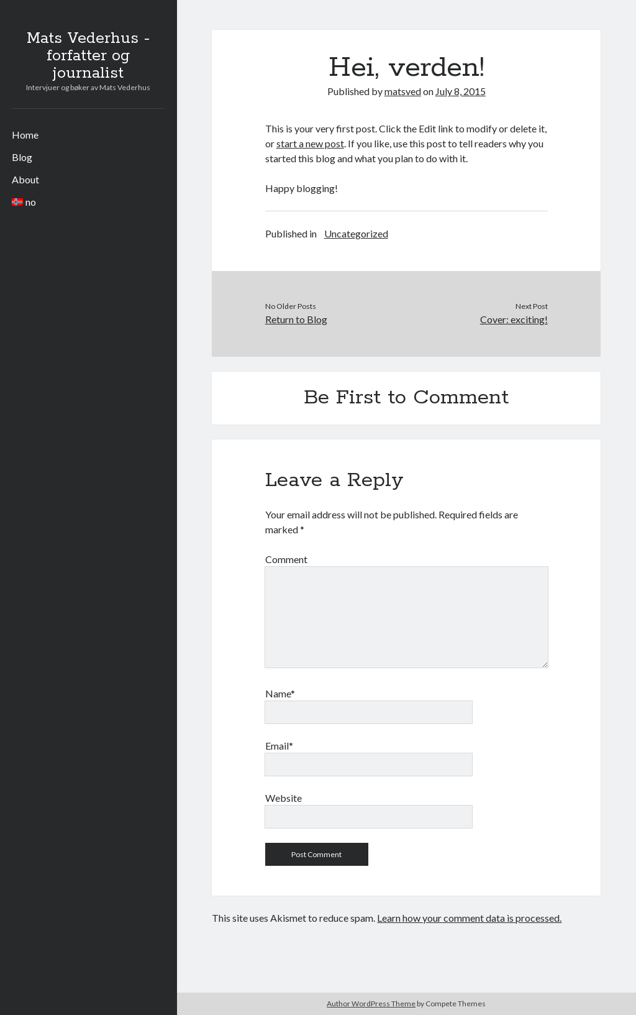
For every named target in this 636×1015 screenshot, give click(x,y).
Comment (286, 559)
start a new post (310, 143)
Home (25, 134)
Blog (22, 157)
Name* (280, 693)
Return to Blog (296, 319)
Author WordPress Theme (371, 1003)
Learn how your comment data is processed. (469, 918)
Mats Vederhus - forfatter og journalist (88, 56)
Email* (279, 745)
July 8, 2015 (460, 91)
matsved (402, 91)
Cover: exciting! (514, 319)
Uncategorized (356, 233)
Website (283, 798)
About (25, 179)
